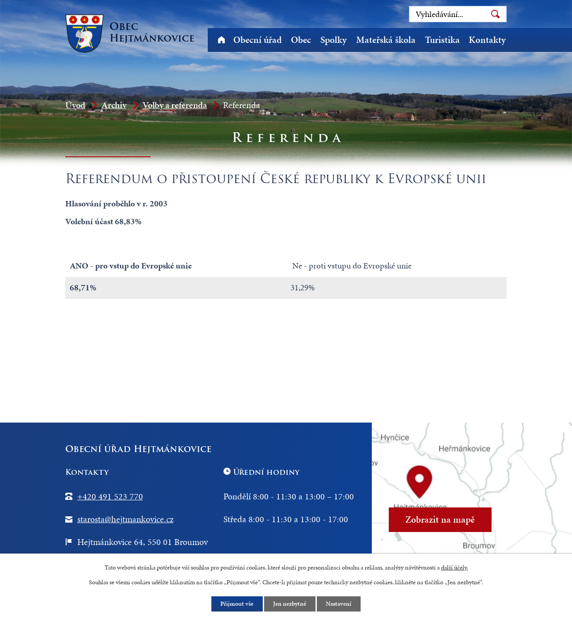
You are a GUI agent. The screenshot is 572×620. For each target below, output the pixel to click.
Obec (301, 39)
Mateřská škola (386, 39)
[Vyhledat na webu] (458, 14)
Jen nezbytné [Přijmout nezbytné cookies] (290, 603)
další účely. (454, 567)
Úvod (221, 40)
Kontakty (487, 39)
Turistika (442, 39)
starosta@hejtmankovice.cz (125, 519)
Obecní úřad (257, 39)
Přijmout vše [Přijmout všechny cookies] (236, 603)
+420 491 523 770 (110, 496)
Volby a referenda (175, 105)
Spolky (333, 39)
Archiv (113, 105)
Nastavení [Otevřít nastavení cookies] (339, 603)
